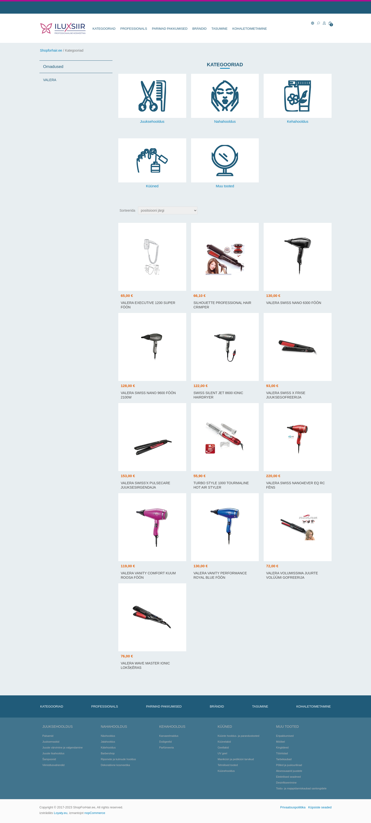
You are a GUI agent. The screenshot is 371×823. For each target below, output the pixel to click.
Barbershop (108, 753)
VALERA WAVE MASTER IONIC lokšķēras (145, 665)
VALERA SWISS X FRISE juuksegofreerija (285, 395)
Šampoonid (49, 759)
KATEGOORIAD (104, 28)
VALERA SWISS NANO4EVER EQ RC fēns (295, 485)
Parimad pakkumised (169, 28)
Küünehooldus (226, 770)
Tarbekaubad (284, 759)
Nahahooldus (225, 121)
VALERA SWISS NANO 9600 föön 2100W (148, 395)
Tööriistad (282, 753)
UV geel (222, 753)
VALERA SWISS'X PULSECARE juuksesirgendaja (145, 485)
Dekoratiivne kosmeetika (115, 765)
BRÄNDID (199, 28)
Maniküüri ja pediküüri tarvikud (236, 759)
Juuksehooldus (152, 121)
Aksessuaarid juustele (289, 770)
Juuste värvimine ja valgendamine (62, 747)
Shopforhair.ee (51, 50)
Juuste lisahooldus (53, 753)
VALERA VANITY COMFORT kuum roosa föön (148, 575)
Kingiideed (282, 747)
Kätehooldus (108, 747)
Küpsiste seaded (320, 807)
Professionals (133, 28)
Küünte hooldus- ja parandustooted (238, 735)
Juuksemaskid (50, 741)
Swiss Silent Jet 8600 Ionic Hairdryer (218, 395)
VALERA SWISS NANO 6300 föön (293, 303)
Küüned (152, 186)
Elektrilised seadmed (288, 776)
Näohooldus (108, 735)
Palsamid (47, 735)
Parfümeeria (166, 747)
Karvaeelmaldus (168, 735)
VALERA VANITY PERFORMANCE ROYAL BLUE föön (220, 575)
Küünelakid (224, 741)
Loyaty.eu (60, 813)
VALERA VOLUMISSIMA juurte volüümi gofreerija (292, 575)
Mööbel (280, 741)
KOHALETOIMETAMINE (249, 28)
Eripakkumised (285, 735)
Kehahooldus (297, 121)
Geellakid (223, 747)
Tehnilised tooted (228, 765)
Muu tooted (225, 186)
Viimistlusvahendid (53, 765)
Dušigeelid (165, 741)
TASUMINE (219, 28)
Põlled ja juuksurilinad (289, 765)
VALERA (49, 80)
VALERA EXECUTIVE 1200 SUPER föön (148, 305)
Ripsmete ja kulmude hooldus (118, 759)
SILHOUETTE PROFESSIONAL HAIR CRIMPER (222, 305)
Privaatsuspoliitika (293, 807)
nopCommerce (94, 813)
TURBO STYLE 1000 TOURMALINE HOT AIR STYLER (221, 485)
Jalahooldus (108, 741)
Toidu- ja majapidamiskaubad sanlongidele (301, 788)
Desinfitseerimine (286, 782)
